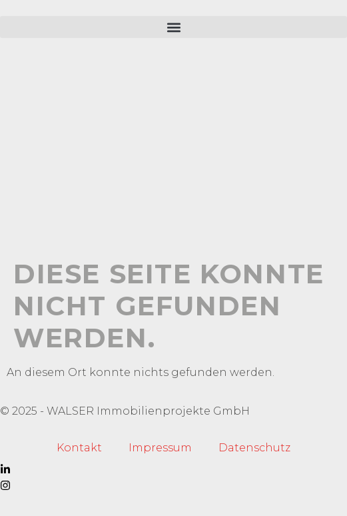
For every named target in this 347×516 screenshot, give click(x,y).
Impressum (160, 447)
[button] (173, 27)
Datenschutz (254, 447)
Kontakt (79, 447)
